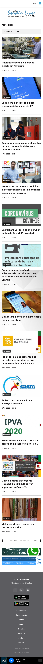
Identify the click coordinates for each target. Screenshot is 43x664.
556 (24, 541)
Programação (21, 615)
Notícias (21, 643)
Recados (21, 633)
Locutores (21, 638)
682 (35, 541)
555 (20, 541)
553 (11, 541)
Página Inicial (22, 611)
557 (29, 541)
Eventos (21, 629)
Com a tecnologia (21, 652)
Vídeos (21, 624)
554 (15, 541)
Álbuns (21, 620)
